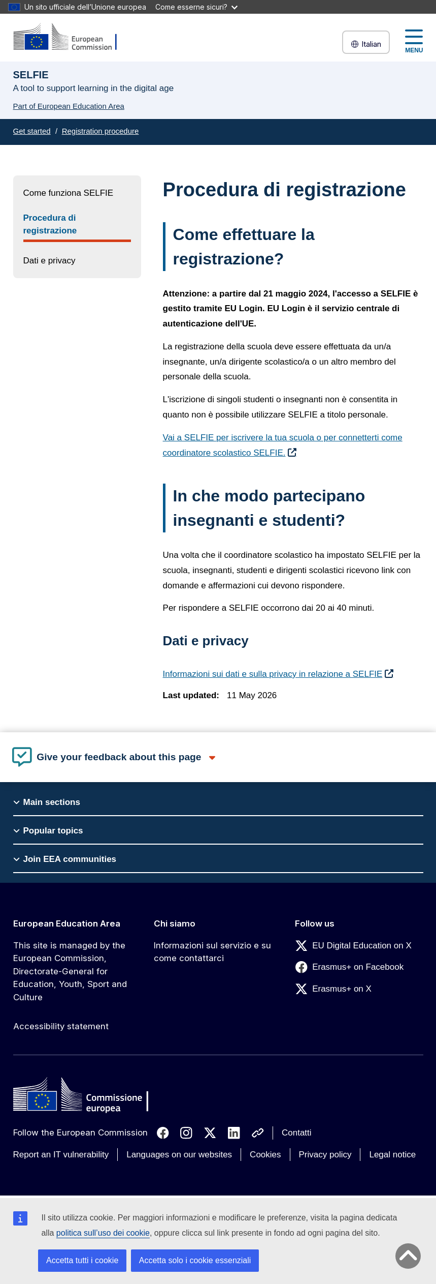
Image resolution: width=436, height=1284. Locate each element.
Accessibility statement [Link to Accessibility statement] (61, 1026)
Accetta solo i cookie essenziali (195, 1260)
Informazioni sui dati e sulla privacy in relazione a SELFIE (273, 674)
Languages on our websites (179, 1154)
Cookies (265, 1154)
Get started (32, 131)
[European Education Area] (71, 37)
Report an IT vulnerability (61, 1154)
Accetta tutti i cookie (82, 1260)
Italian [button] (366, 44)
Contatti (297, 1133)
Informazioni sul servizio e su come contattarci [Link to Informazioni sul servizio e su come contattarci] (212, 952)
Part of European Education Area (68, 106)
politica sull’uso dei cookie (103, 1233)
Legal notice (392, 1154)
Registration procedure (100, 131)
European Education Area (66, 923)
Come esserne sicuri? (196, 7)
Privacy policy (325, 1154)
